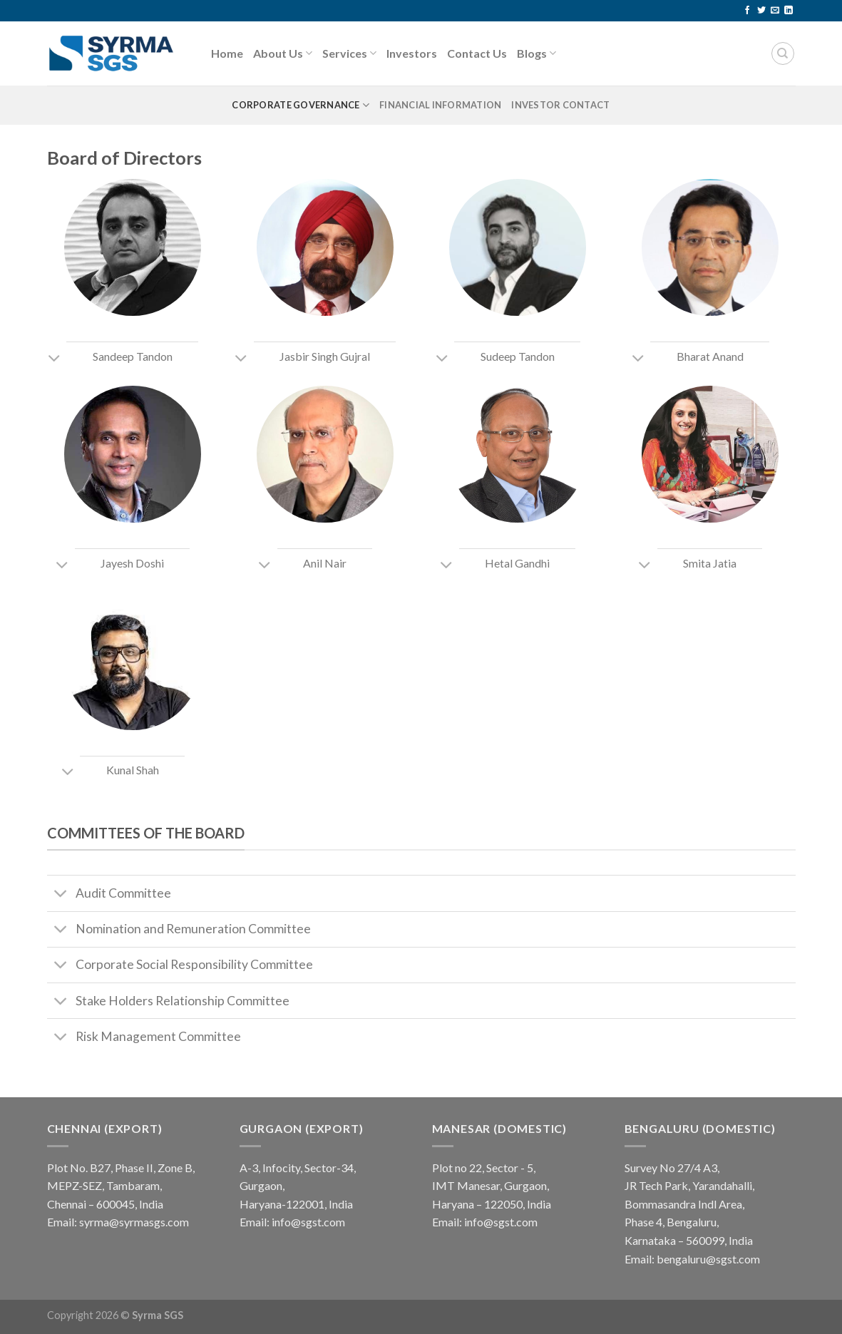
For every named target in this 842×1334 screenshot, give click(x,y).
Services (349, 53)
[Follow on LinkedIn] (788, 11)
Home (227, 53)
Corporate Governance (300, 105)
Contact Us (477, 53)
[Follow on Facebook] (747, 11)
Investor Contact (560, 105)
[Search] (782, 53)
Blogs (536, 53)
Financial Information (440, 105)
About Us (282, 53)
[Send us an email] (775, 11)
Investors (411, 53)
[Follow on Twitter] (761, 11)
